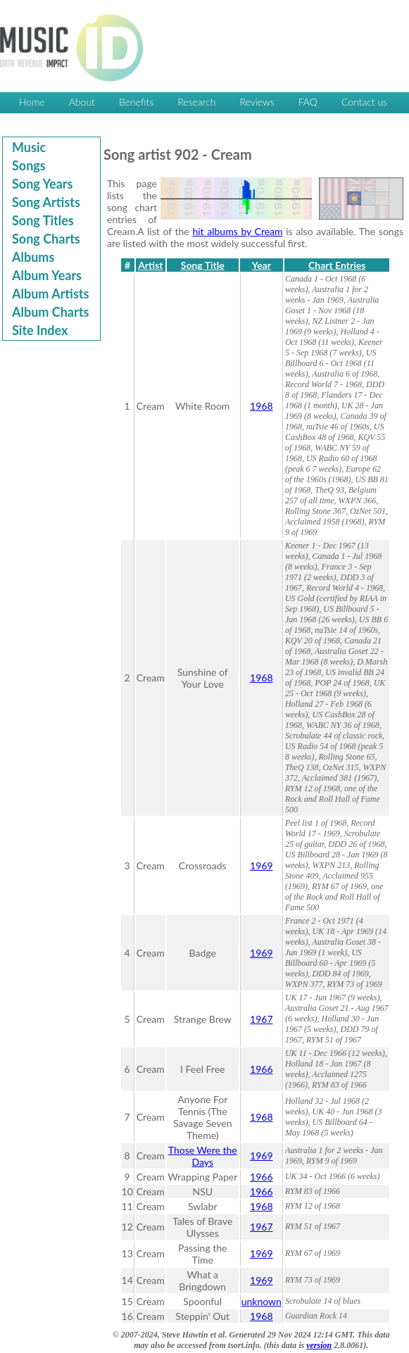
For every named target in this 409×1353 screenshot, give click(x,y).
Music (29, 147)
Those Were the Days (202, 1156)
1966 (261, 1069)
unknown (261, 1301)
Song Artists (46, 202)
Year (261, 265)
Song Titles (43, 220)
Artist (150, 265)
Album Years (47, 275)
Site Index (40, 330)
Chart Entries (336, 265)
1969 (261, 865)
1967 (261, 1019)
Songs (29, 165)
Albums (33, 257)
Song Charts (46, 238)
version (319, 1345)
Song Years (42, 183)
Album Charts (50, 312)
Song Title (203, 265)
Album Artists (50, 293)
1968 (261, 406)
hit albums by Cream (237, 231)
